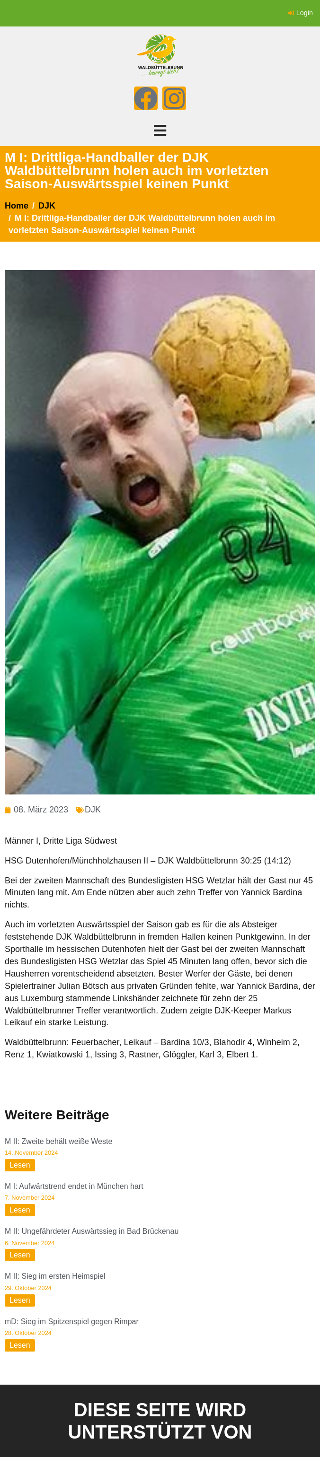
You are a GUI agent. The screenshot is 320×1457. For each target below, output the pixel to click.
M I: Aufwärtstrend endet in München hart (74, 1186)
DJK (93, 809)
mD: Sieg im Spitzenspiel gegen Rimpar (72, 1321)
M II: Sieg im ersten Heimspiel (55, 1276)
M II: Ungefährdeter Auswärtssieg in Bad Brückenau (91, 1231)
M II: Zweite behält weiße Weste (58, 1141)
